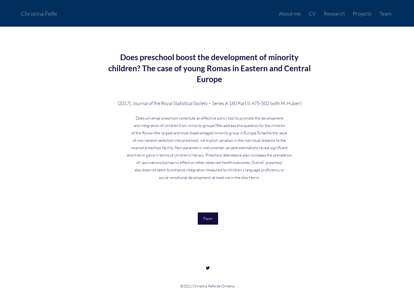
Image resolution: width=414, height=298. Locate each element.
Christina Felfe (39, 13)
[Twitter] (207, 268)
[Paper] (208, 218)
